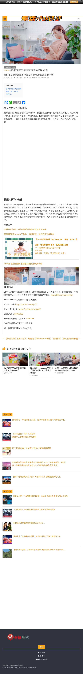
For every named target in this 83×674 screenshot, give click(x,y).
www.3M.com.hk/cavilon (62, 295)
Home (6, 70)
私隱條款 (41, 652)
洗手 (24, 77)
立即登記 (74, 2)
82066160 (18, 314)
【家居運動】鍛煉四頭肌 (14, 339)
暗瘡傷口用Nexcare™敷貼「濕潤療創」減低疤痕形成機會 (29, 234)
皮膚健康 (34, 77)
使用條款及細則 (41, 659)
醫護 (48, 77)
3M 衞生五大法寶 (10, 67)
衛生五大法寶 (42, 77)
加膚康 (20, 77)
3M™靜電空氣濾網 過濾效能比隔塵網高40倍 (23, 263)
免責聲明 (41, 656)
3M (17, 77)
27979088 (30, 318)
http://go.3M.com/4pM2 (29, 309)
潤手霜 (29, 77)
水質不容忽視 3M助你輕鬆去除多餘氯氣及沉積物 (25, 229)
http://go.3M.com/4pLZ (26, 304)
